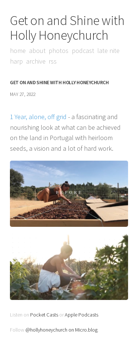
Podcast (83, 50)
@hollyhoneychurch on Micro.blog (61, 329)
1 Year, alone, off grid (38, 116)
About (37, 50)
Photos (58, 50)
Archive (36, 61)
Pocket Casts (44, 314)
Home (18, 50)
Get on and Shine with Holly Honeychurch (67, 27)
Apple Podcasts (81, 314)
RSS (53, 61)
